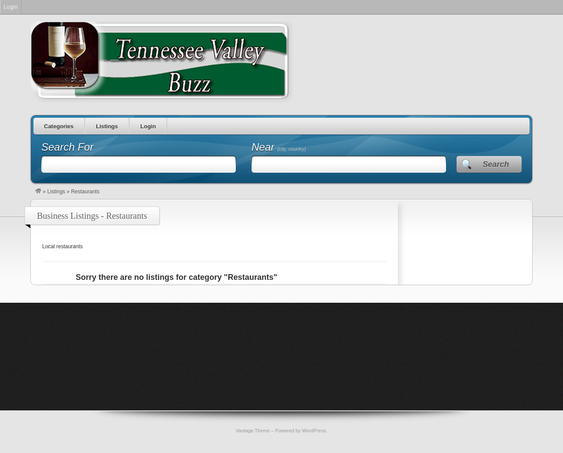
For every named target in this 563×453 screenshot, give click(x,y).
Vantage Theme (253, 430)
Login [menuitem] (11, 7)
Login (148, 126)
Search (496, 164)
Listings (107, 126)
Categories (58, 126)
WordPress (314, 430)
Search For (67, 147)
